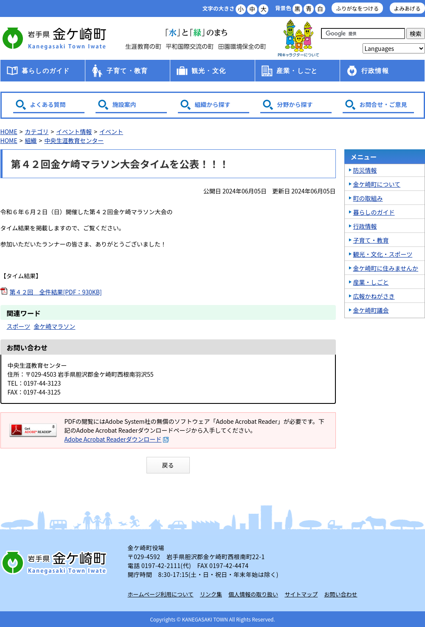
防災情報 (365, 170)
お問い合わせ (340, 594)
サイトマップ (301, 594)
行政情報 (375, 70)
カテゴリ (36, 131)
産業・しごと (297, 70)
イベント (111, 131)
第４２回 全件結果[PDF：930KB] (56, 292)
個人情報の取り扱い (253, 594)
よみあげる (407, 8)
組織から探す (213, 104)
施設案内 (124, 104)
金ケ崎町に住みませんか (386, 268)
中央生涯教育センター (74, 140)
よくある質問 (48, 104)
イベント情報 (74, 131)
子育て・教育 (127, 70)
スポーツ (19, 326)
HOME (8, 131)
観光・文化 (208, 70)
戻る (168, 465)
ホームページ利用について (161, 594)
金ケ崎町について (377, 184)
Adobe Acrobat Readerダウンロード (117, 439)
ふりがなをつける (357, 8)
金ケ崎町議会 (371, 310)
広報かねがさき (374, 296)
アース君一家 (298, 38)
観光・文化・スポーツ (383, 254)
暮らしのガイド (46, 70)
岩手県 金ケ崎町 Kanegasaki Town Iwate (55, 562)
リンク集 (211, 594)
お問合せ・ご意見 (383, 104)
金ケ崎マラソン (54, 326)
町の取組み (368, 198)
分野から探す (295, 104)
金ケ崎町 (55, 38)
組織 (31, 140)
